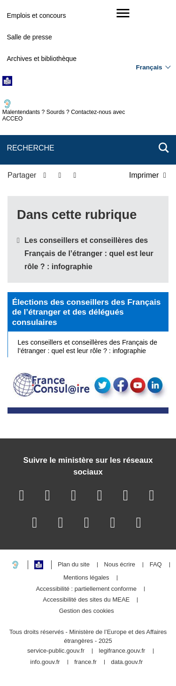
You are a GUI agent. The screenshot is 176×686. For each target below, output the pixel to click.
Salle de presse (29, 37)
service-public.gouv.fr (55, 651)
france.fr (85, 662)
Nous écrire (119, 564)
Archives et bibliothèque (42, 58)
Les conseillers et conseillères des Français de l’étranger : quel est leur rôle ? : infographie (88, 253)
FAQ (156, 564)
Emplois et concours (36, 15)
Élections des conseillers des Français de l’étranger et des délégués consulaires (86, 312)
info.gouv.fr (45, 662)
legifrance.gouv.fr (122, 651)
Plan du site (74, 564)
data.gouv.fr (127, 662)
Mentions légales (86, 577)
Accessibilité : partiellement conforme (86, 589)
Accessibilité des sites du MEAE (86, 600)
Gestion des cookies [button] (86, 611)
